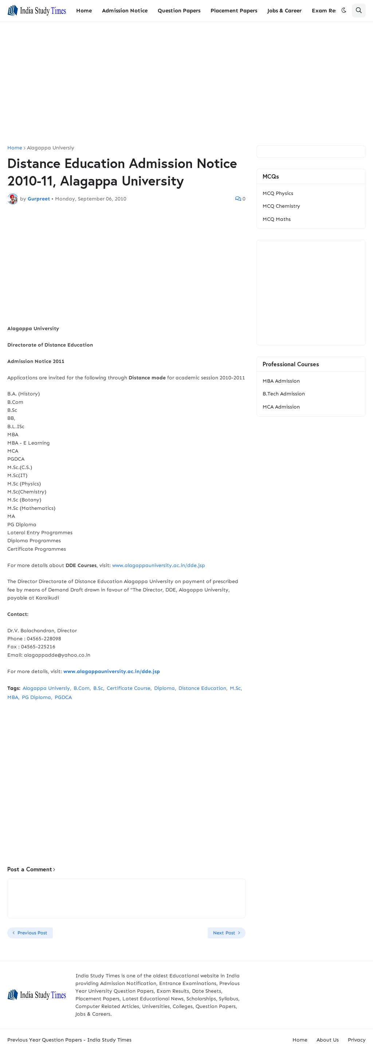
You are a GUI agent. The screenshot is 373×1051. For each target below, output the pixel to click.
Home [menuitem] (84, 10)
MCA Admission (281, 407)
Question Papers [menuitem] (179, 10)
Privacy (357, 1040)
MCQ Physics (278, 193)
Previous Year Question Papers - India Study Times (69, 1040)
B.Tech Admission (284, 394)
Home (14, 148)
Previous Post (32, 932)
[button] (344, 10)
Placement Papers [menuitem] (234, 10)
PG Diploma (36, 697)
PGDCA (63, 697)
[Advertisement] (186, 83)
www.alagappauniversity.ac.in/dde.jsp (158, 565)
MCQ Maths (277, 219)
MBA (12, 697)
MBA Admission (281, 381)
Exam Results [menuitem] (329, 10)
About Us (328, 1040)
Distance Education (202, 688)
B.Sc (98, 688)
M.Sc (235, 688)
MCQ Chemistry (281, 206)
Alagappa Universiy (50, 148)
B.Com (82, 688)
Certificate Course (128, 688)
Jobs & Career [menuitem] (284, 10)
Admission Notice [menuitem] (125, 10)
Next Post (224, 932)
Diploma (164, 688)
